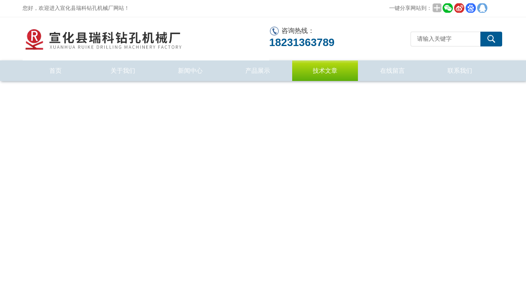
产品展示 (257, 70)
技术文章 (325, 70)
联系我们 (460, 70)
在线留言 (392, 70)
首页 (55, 70)
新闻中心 (190, 70)
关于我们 (123, 70)
